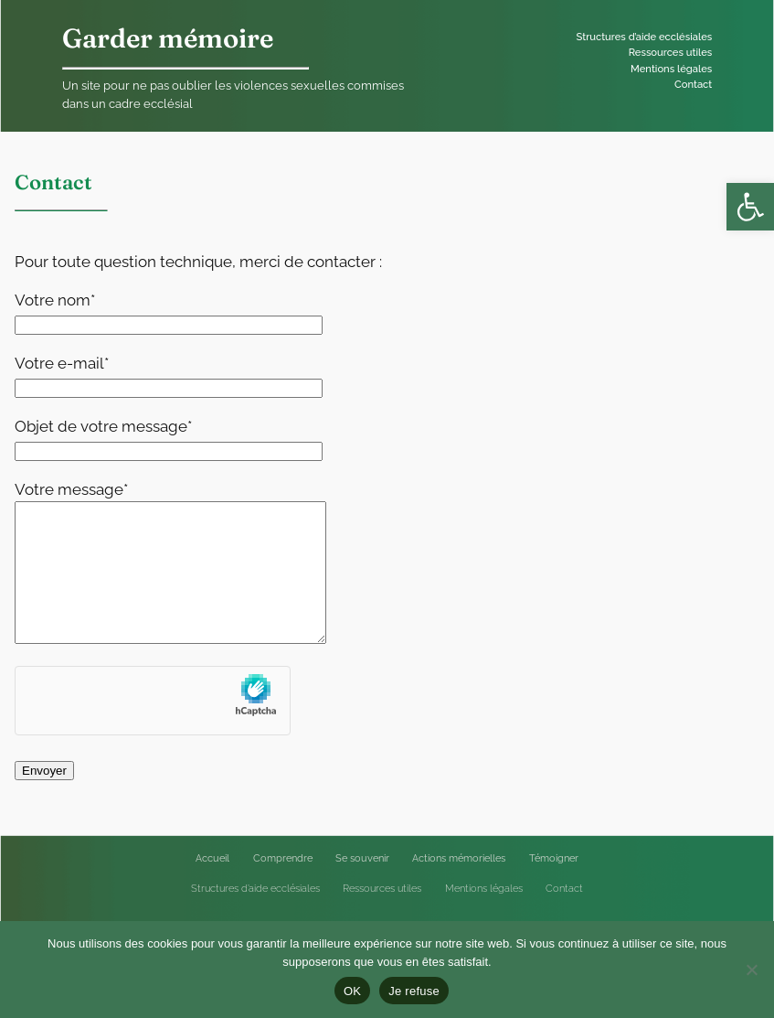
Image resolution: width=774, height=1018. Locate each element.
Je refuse (414, 991)
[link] (750, 206)
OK (352, 991)
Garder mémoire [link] (167, 38)
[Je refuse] (751, 969)
